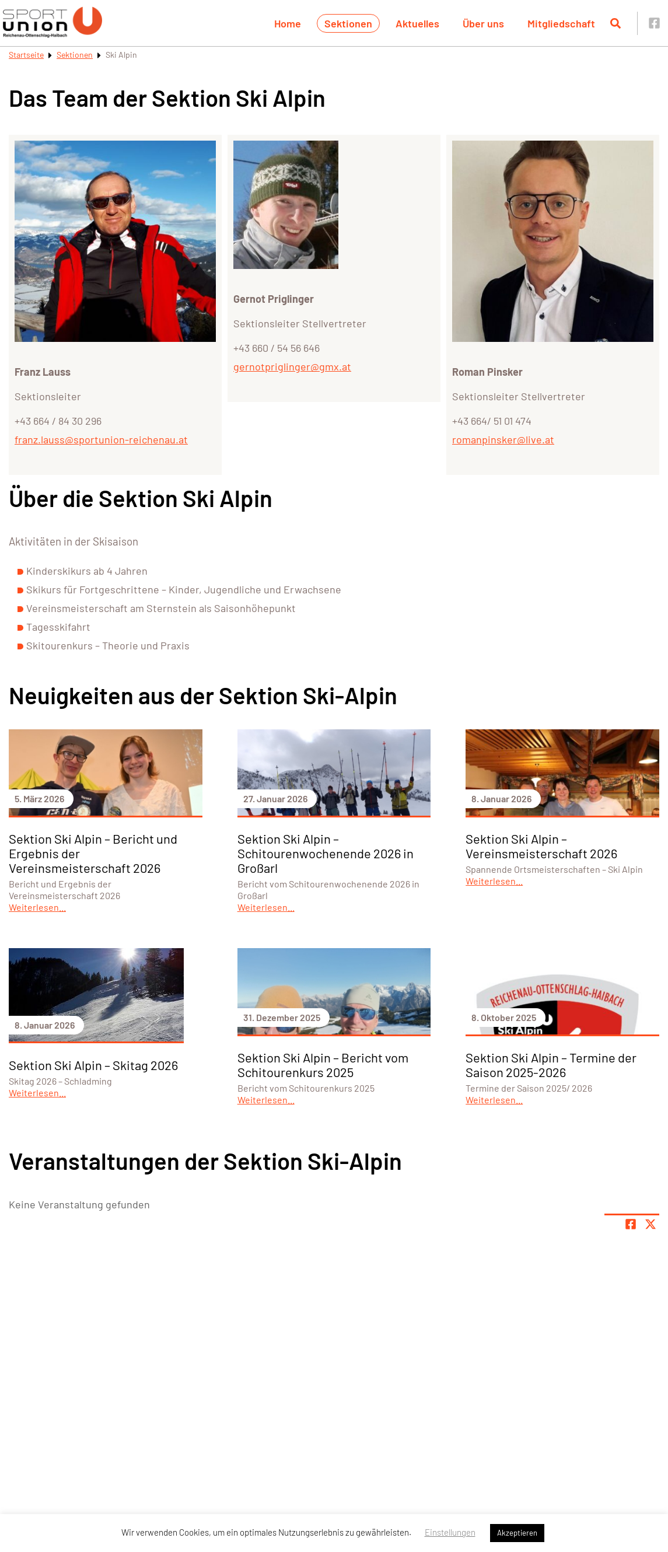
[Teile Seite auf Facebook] (630, 1224)
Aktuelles (417, 23)
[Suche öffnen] (615, 23)
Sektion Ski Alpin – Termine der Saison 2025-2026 (551, 1064)
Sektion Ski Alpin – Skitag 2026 (93, 1064)
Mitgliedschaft (561, 23)
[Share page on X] (650, 1224)
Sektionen (348, 23)
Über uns (483, 23)
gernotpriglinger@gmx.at (292, 366)
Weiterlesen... (37, 907)
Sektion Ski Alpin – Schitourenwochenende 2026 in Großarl (325, 853)
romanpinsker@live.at (503, 439)
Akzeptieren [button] (517, 1532)
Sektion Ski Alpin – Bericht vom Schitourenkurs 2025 (322, 1064)
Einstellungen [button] (450, 1532)
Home (287, 23)
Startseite (26, 55)
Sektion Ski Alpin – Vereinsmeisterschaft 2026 (541, 846)
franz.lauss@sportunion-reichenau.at (101, 439)
